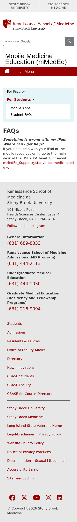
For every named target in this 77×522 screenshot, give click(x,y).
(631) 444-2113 (24, 263)
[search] (33, 41)
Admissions (16, 332)
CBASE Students (20, 376)
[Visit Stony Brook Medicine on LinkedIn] (59, 498)
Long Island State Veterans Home (34, 426)
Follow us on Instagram (26, 226)
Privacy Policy (50, 434)
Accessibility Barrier (23, 469)
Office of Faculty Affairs (26, 350)
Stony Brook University (26, 408)
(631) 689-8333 (24, 243)
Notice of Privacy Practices (29, 452)
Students (14, 324)
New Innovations (20, 368)
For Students (20, 99)
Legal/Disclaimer (20, 434)
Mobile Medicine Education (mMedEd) (36, 58)
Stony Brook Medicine (25, 417)
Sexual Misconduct (50, 461)
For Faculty (16, 92)
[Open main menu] (26, 71)
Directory (14, 359)
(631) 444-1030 (24, 283)
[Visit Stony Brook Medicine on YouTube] (36, 498)
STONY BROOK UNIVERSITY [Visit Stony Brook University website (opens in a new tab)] (20, 6)
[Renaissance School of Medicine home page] (38, 24)
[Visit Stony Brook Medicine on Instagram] (48, 498)
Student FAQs (21, 115)
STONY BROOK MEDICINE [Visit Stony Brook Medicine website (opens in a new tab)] (58, 6)
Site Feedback (20, 478)
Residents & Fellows (23, 341)
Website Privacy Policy (25, 443)
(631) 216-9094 (24, 309)
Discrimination (19, 461)
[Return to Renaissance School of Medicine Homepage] (7, 71)
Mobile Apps (20, 108)
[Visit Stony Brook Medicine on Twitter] (24, 498)
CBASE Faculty (19, 385)
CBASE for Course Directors (29, 394)
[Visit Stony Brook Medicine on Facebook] (12, 498)
